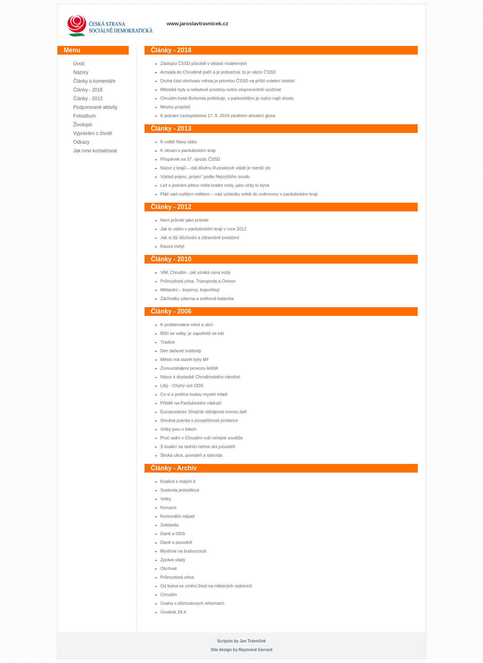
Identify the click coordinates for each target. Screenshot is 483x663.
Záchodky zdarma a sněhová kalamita (197, 298)
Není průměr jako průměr (184, 220)
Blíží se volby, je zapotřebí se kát (192, 333)
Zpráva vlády (172, 559)
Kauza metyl (172, 246)
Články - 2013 (88, 98)
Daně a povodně (176, 542)
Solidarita (169, 524)
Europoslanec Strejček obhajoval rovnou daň (203, 411)
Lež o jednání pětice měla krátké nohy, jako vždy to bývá (214, 185)
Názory (80, 72)
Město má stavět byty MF (184, 359)
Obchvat (168, 568)
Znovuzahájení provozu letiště (189, 368)
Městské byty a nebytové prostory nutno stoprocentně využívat (220, 89)
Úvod (78, 63)
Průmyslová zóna (177, 577)
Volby (165, 498)
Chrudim (168, 594)
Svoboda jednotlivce (179, 490)
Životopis (82, 124)
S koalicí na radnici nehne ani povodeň (197, 446)
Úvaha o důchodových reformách (192, 603)
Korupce (168, 507)
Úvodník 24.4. (173, 612)
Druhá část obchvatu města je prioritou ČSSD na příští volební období (227, 80)
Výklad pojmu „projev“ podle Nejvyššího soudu (205, 176)
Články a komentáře (94, 81)
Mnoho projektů (175, 106)
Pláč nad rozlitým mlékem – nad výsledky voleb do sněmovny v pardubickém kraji (239, 194)
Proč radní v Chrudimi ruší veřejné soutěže (201, 437)
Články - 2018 (88, 90)
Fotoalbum (84, 116)
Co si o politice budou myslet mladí (194, 394)
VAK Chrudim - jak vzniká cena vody (195, 272)
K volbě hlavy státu (178, 141)
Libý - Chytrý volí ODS (181, 385)
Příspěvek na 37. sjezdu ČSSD (190, 159)
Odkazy (81, 142)
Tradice (167, 342)
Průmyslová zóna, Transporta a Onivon (198, 281)
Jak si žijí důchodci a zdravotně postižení (199, 237)
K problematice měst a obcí (186, 324)
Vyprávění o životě (92, 133)
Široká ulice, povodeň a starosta (191, 455)
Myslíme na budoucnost (183, 551)
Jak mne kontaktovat (95, 151)
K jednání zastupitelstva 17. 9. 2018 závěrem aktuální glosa (217, 115)
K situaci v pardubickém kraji (187, 150)
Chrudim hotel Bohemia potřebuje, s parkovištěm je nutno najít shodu (227, 98)
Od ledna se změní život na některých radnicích (206, 585)
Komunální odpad (177, 516)
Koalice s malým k (178, 481)
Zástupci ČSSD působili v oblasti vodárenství (203, 63)
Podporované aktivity (95, 107)
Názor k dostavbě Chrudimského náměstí (200, 376)
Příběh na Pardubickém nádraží (191, 403)
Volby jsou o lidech (178, 429)
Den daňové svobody (180, 350)
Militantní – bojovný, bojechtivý (189, 289)
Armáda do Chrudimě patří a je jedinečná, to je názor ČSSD (218, 72)
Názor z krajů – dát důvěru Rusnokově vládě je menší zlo (215, 167)
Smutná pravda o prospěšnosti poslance (199, 420)
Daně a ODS (172, 533)
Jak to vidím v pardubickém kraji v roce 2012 (203, 228)
